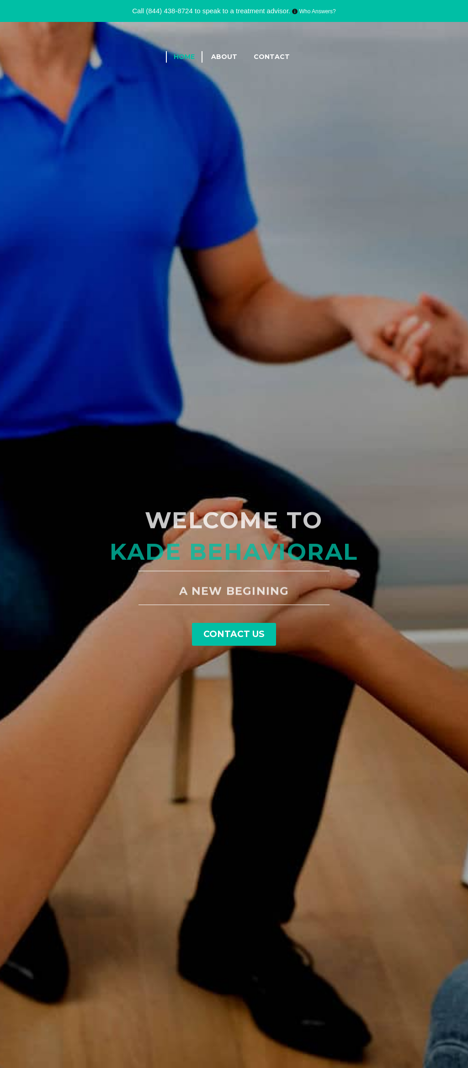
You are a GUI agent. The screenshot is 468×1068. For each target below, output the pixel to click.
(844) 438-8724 (169, 11)
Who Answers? (316, 11)
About (224, 57)
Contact (272, 57)
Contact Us (234, 634)
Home (184, 57)
